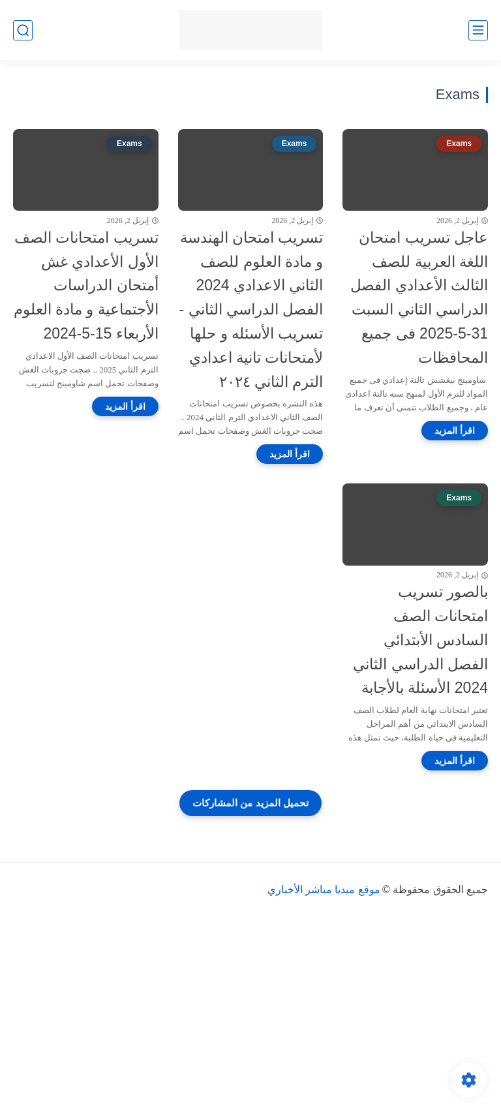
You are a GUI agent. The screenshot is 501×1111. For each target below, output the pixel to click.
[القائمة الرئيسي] (478, 30)
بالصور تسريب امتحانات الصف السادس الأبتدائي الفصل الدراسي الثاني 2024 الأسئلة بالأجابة (420, 639)
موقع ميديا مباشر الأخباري (323, 889)
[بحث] (23, 30)
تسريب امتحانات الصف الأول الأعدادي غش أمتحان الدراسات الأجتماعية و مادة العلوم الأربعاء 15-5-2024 (86, 285)
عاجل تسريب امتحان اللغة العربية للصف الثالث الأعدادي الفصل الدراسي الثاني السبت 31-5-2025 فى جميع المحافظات (419, 297)
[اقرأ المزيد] (454, 430)
